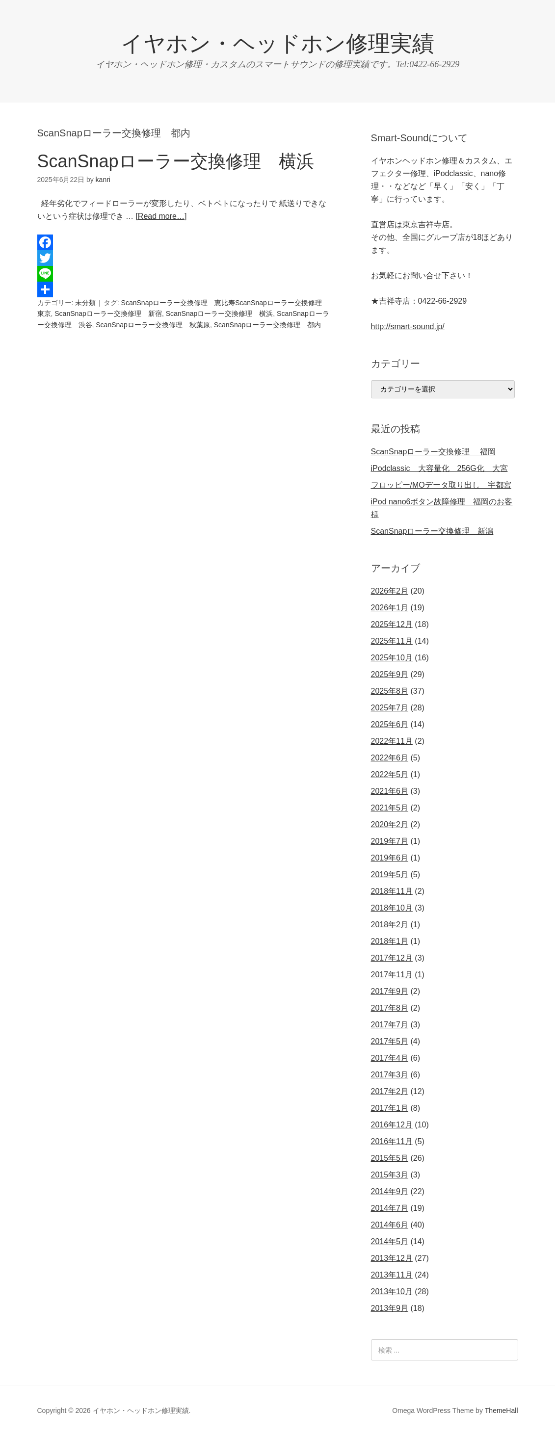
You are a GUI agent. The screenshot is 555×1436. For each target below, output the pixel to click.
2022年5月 (390, 774)
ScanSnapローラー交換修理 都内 (267, 325)
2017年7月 (390, 1024)
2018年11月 (392, 891)
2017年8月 (390, 1008)
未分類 (85, 303)
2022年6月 (390, 758)
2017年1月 (390, 1108)
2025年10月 (392, 657)
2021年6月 (390, 791)
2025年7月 (390, 708)
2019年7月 (390, 841)
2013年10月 (392, 1291)
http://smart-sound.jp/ (408, 326)
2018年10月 (392, 908)
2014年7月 (390, 1208)
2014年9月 (390, 1191)
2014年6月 (390, 1225)
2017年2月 (390, 1091)
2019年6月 (390, 858)
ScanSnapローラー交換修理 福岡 (433, 451)
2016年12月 (392, 1125)
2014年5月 (390, 1241)
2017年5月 (390, 1041)
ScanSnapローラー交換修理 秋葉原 (153, 325)
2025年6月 (390, 724)
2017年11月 (392, 974)
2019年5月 (390, 874)
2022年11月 (392, 741)
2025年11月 (392, 641)
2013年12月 (392, 1258)
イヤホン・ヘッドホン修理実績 (277, 43)
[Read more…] (160, 216)
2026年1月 (390, 607)
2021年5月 (390, 808)
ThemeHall (501, 1410)
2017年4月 (390, 1058)
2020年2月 (390, 824)
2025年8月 (390, 691)
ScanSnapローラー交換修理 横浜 (175, 161)
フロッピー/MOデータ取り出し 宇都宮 (441, 485)
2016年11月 (392, 1141)
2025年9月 (390, 674)
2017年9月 (390, 991)
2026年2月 (390, 591)
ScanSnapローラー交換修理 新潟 (432, 531)
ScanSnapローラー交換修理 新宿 (108, 313)
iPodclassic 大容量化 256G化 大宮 (439, 468)
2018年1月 (390, 941)
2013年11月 (392, 1275)
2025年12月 (392, 624)
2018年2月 (390, 924)
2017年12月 (392, 958)
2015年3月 (390, 1175)
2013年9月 (390, 1308)
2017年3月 (390, 1074)
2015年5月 (390, 1158)
